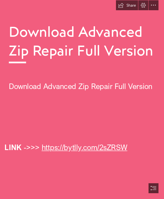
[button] (127, 5)
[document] (82, 99)
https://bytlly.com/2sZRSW (84, 147)
